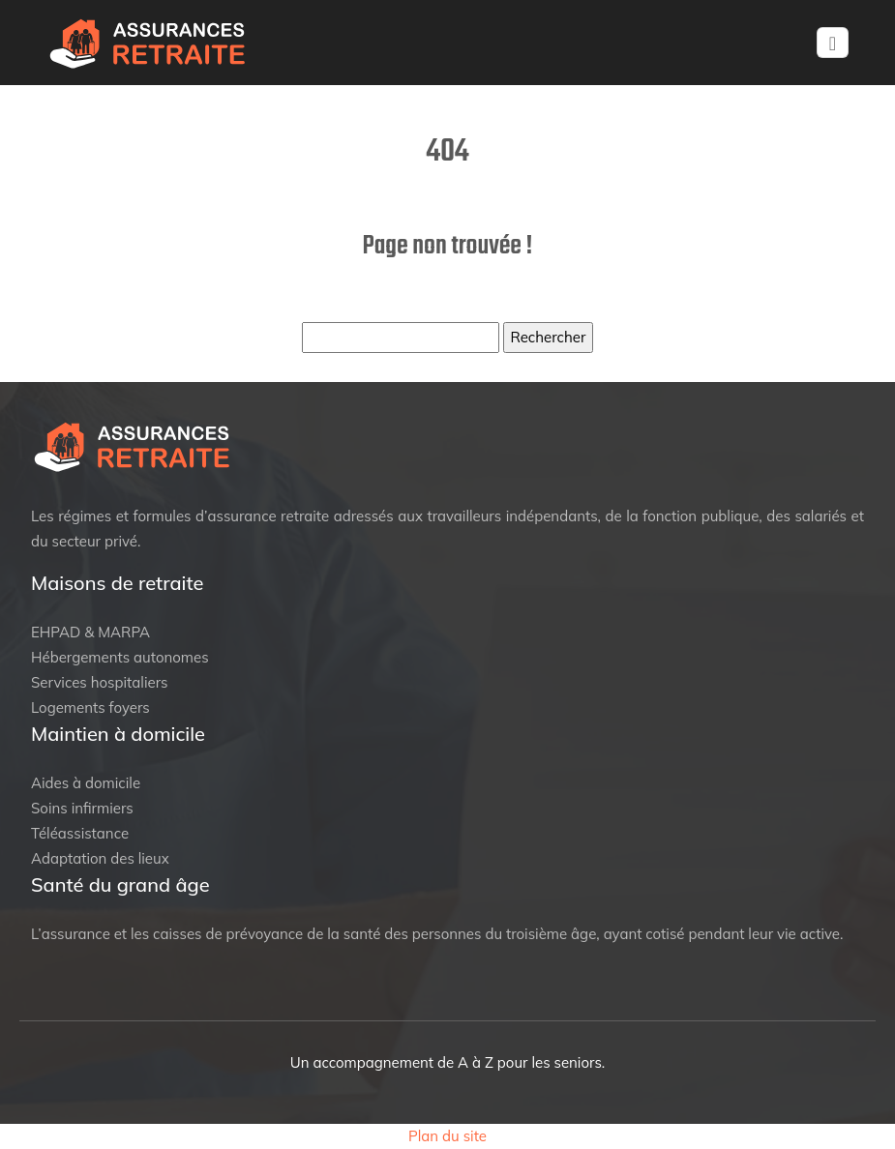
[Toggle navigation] (833, 43)
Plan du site (447, 1136)
